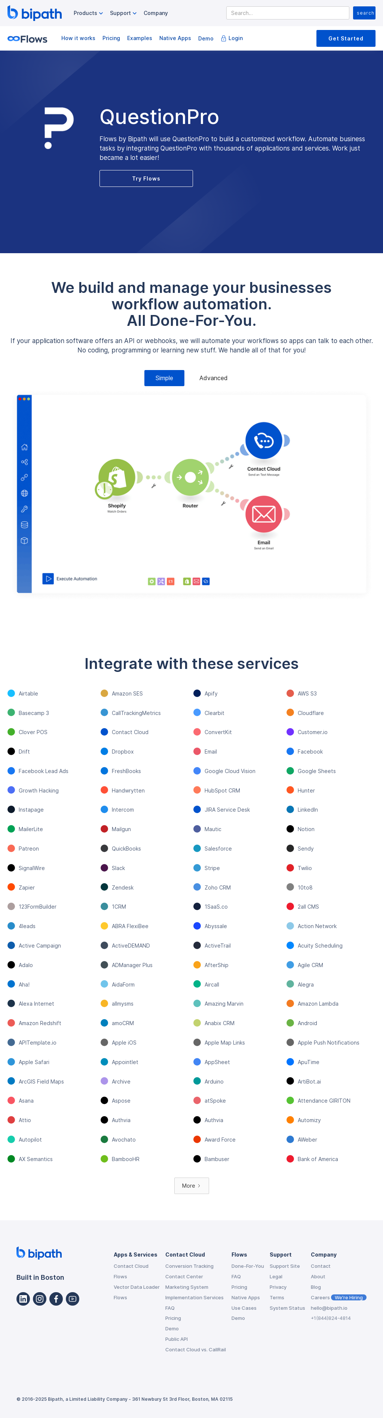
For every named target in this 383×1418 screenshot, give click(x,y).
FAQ (170, 1308)
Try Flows (146, 178)
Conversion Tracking (189, 1266)
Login (236, 38)
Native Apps (175, 38)
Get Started (346, 38)
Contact (321, 1266)
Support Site (285, 1266)
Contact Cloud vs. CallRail (195, 1349)
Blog (316, 1287)
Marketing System (186, 1287)
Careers (339, 1297)
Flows (120, 1276)
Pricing (111, 38)
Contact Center (184, 1276)
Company (156, 13)
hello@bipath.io (329, 1308)
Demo (206, 38)
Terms (277, 1297)
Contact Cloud (131, 1266)
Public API (176, 1339)
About (318, 1276)
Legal (276, 1276)
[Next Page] (191, 1186)
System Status (287, 1308)
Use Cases (244, 1308)
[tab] (164, 378)
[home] (34, 13)
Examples (139, 38)
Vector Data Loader (137, 1287)
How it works (78, 38)
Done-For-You (248, 1266)
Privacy (278, 1287)
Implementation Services (194, 1297)
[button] (89, 13)
